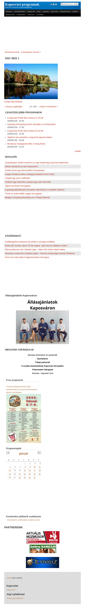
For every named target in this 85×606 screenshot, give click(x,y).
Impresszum (11, 590)
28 (20, 478)
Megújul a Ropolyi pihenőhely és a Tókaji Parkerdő (27, 197)
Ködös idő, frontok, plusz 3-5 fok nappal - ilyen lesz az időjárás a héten (36, 246)
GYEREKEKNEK (19, 11)
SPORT (75, 11)
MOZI (39, 11)
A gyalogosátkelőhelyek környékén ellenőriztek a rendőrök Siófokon (34, 190)
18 (40, 470)
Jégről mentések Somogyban (18, 186)
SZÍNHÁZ (46, 11)
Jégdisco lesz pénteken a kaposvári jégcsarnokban (29, 137)
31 (35, 478)
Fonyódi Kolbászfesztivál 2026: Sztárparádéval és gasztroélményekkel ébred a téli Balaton (21, 389)
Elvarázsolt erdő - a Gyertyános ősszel (22, 52)
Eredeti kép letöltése (13, 102)
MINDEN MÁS (10, 14)
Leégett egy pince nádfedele (17, 178)
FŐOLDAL (9, 11)
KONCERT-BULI (65, 11)
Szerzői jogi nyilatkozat (15, 598)
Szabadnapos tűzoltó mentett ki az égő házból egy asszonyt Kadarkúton (37, 163)
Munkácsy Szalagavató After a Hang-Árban (26, 144)
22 (25, 474)
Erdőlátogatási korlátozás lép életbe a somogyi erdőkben (30, 242)
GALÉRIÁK (39, 14)
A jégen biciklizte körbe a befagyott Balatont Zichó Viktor (29, 174)
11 (40, 467)
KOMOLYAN (31, 11)
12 (10, 470)
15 (25, 470)
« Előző (42, 107)
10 (35, 467)
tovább (78, 151)
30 (30, 478)
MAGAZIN (31, 14)
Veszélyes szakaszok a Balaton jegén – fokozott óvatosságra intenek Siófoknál (39, 253)
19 (10, 474)
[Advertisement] (42, 33)
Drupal (9, 578)
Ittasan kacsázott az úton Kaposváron (21, 166)
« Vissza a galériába (13, 107)
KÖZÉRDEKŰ (21, 14)
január (23, 453)
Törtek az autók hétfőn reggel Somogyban (23, 194)
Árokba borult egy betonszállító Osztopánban (25, 170)
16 (30, 470)
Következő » (52, 107)
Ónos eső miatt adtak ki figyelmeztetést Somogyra (27, 257)
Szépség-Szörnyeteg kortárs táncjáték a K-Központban (31, 124)
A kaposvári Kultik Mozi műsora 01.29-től (25, 118)
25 (40, 474)
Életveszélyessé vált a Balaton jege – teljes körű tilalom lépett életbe (35, 249)
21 (20, 474)
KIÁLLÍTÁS (54, 11)
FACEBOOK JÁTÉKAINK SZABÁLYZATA (23, 520)
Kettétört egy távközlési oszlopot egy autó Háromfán (28, 182)
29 (25, 478)
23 (30, 474)
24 (35, 474)
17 (35, 470)
